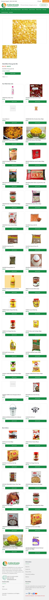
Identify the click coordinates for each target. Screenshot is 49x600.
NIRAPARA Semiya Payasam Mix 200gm (10, 526)
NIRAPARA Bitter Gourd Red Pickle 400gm (11, 203)
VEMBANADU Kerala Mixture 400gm (10, 140)
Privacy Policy (28, 571)
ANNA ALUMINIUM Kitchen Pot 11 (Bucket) (11, 417)
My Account (4, 589)
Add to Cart (12, 73)
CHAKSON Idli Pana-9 (30, 417)
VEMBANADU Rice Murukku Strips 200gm (35, 118)
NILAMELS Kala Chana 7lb (7, 246)
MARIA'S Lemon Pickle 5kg (31, 309)
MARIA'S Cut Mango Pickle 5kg (9, 331)
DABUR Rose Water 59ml (7, 97)
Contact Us (27, 569)
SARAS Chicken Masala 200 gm (32, 441)
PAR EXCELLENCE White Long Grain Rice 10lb (35, 182)
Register (8, 9)
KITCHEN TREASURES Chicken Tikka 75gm (11, 484)
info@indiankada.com (11, 579)
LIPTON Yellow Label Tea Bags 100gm (33, 331)
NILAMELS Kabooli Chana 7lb (32, 246)
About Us (27, 566)
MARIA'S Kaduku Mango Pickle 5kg (9, 309)
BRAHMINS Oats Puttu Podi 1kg (32, 394)
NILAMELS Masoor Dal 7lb (31, 225)
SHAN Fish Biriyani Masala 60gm (9, 161)
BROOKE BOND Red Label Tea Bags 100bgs (35, 161)
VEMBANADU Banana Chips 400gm (33, 140)
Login (40, 1)
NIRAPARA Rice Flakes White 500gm (33, 203)
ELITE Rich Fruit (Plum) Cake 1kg (9, 463)
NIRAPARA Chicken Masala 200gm (9, 225)
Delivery (27, 576)
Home (2, 9)
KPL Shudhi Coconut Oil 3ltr (8, 352)
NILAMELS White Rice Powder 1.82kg (34, 267)
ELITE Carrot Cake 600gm (7, 441)
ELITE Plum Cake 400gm (7, 505)
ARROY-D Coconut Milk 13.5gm (32, 288)
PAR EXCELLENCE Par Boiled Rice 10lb (10, 182)
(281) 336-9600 (10, 578)
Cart (5, 9)
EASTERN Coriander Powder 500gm (33, 352)
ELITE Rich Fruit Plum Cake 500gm (33, 526)
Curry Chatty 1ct (5, 118)
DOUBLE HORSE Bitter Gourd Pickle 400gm (11, 373)
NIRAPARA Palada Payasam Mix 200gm (34, 484)
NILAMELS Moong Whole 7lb (8, 267)
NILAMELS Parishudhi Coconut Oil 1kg (10, 288)
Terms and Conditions (30, 574)
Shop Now (43, 5)
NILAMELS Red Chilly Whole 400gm (33, 97)
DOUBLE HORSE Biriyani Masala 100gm (34, 373)
